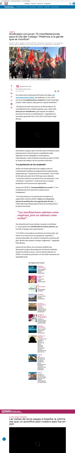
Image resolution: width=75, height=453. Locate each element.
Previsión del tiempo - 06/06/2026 (41, 297)
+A (55, 91)
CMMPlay (27, 3)
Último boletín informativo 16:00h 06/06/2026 (42, 271)
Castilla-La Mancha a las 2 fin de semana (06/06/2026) (42, 321)
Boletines (40, 7)
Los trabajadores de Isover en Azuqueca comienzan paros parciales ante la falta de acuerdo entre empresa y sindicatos (42, 363)
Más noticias (55, 7)
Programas (47, 3)
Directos (33, 3)
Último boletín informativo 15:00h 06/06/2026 (42, 331)
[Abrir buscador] (70, 3)
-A (58, 91)
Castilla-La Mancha (22, 7)
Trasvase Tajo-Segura (16, 1)
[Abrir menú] (1, 4)
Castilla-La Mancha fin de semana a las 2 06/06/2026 (42, 310)
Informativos (32, 7)
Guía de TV (40, 3)
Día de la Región (26, 1)
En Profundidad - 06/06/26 (42, 290)
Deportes (47, 7)
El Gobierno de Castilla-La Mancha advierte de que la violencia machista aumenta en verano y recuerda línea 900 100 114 (42, 345)
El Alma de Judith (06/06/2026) (41, 280)
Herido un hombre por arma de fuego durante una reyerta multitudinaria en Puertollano (42, 378)
